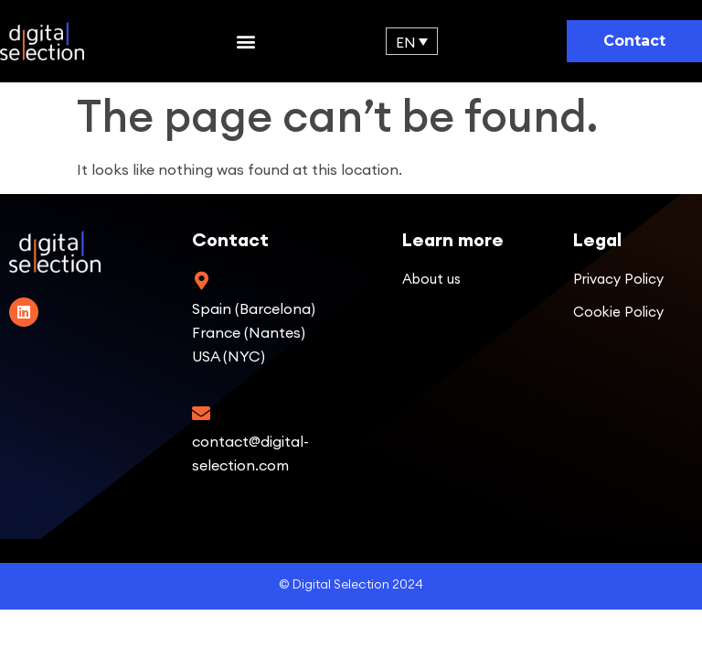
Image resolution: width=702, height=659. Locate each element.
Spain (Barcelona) (253, 308)
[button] (245, 42)
